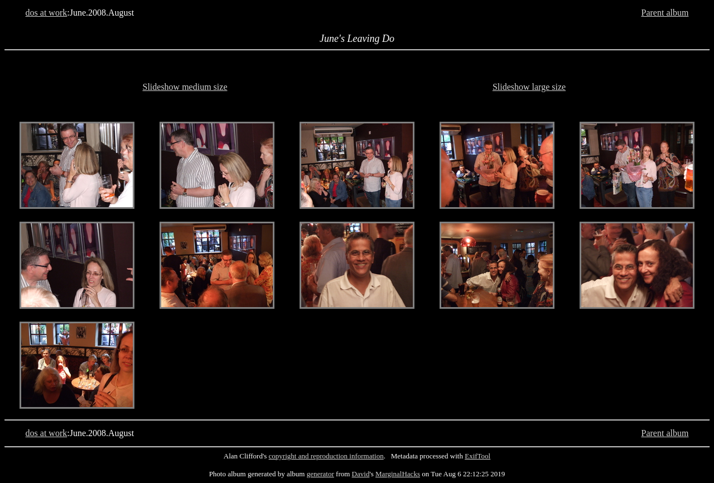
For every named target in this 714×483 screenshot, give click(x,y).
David (361, 474)
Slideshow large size (529, 87)
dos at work (46, 12)
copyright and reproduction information (326, 456)
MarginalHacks (397, 474)
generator (320, 474)
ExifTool (477, 456)
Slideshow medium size (185, 87)
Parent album (665, 12)
